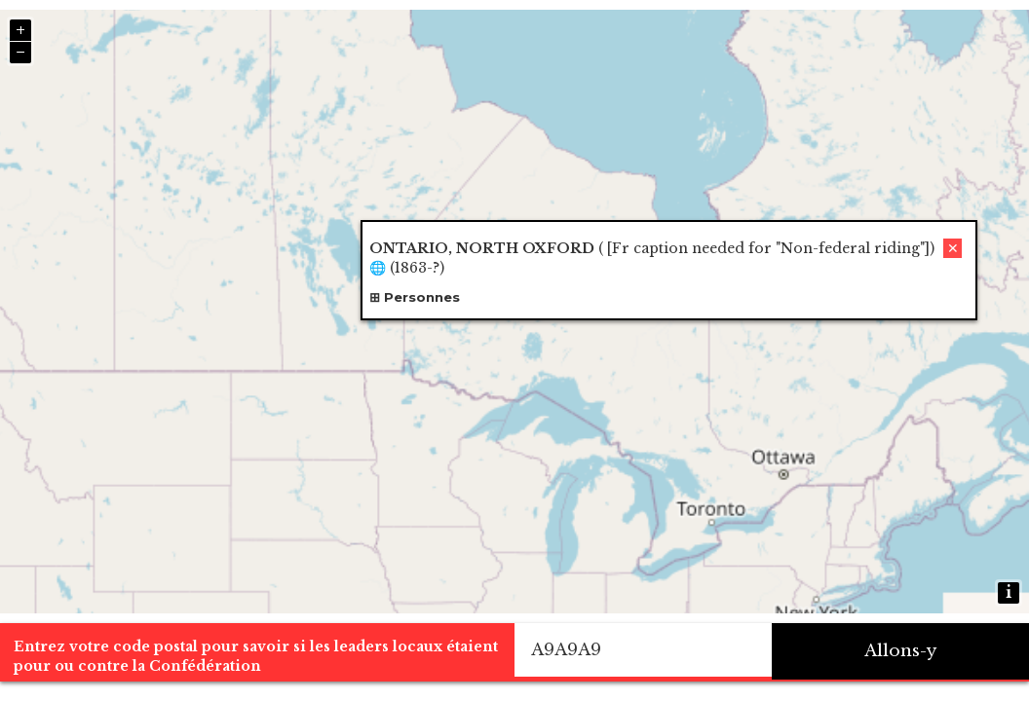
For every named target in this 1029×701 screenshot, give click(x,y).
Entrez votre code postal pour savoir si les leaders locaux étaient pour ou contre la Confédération (256, 656)
